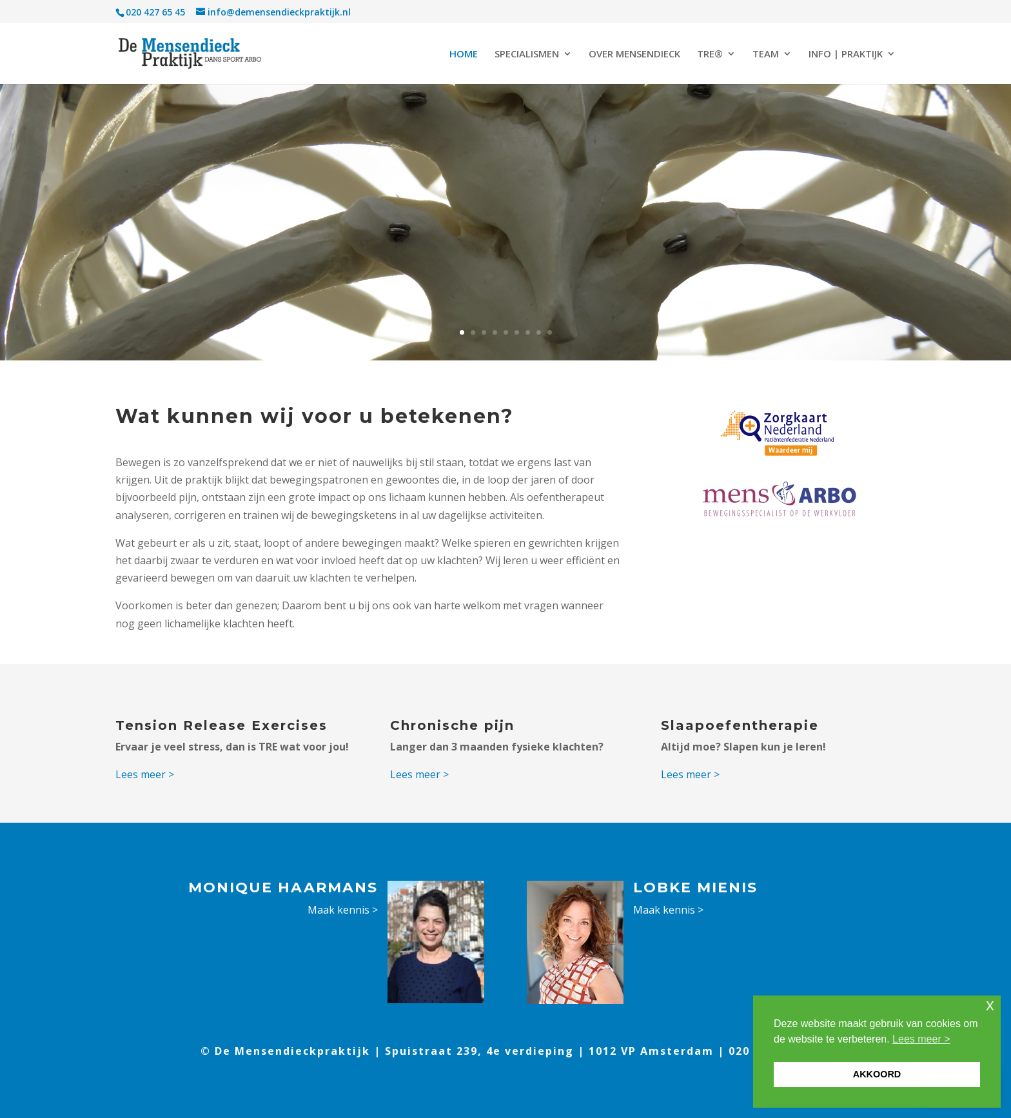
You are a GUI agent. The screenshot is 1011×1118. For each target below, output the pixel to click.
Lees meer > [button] (921, 1039)
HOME (463, 54)
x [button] (990, 1005)
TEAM (765, 54)
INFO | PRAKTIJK (846, 54)
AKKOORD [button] (877, 1074)
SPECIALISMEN (527, 54)
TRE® (710, 54)
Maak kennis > (343, 910)
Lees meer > (144, 774)
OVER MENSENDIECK (634, 54)
